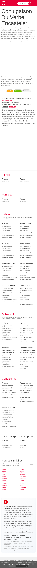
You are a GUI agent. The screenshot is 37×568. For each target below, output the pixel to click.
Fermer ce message (22, 566)
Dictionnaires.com (27, 537)
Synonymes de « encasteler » (12, 537)
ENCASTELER (7, 100)
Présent (5, 179)
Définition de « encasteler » (19, 535)
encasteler (23, 478)
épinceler (4, 473)
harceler (4, 489)
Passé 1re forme (27, 383)
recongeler (23, 469)
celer (21, 473)
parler (3, 465)
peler (3, 474)
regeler (4, 471)
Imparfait (5, 243)
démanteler (23, 487)
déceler (4, 480)
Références (13, 560)
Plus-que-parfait (8, 286)
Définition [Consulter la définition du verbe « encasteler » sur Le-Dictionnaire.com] (10, 90)
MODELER (12, 107)
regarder (8, 465)
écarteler (4, 484)
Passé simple (25, 223)
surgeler (22, 474)
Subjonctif (8, 314)
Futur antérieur (26, 286)
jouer (12, 465)
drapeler (4, 487)
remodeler (5, 482)
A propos (6, 560)
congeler (22, 482)
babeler (4, 476)
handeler (4, 478)
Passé (22, 179)
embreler (4, 485)
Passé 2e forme (8, 408)
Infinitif (6, 174)
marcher (17, 465)
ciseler (22, 489)
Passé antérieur (26, 263)
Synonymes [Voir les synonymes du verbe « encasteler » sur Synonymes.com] (18, 90)
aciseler (22, 471)
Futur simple (25, 243)
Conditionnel (9, 378)
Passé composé (8, 263)
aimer (31, 464)
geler (21, 485)
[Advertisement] (18, 59)
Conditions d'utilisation (24, 560)
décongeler (23, 476)
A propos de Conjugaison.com (23, 533)
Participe (7, 194)
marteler (4, 469)
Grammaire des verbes (10, 539)
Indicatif (6, 214)
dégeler (22, 484)
